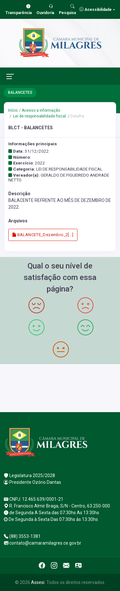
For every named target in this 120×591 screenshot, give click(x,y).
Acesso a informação (41, 110)
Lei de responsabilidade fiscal (39, 116)
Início (13, 110)
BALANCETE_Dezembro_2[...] (43, 234)
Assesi (37, 582)
